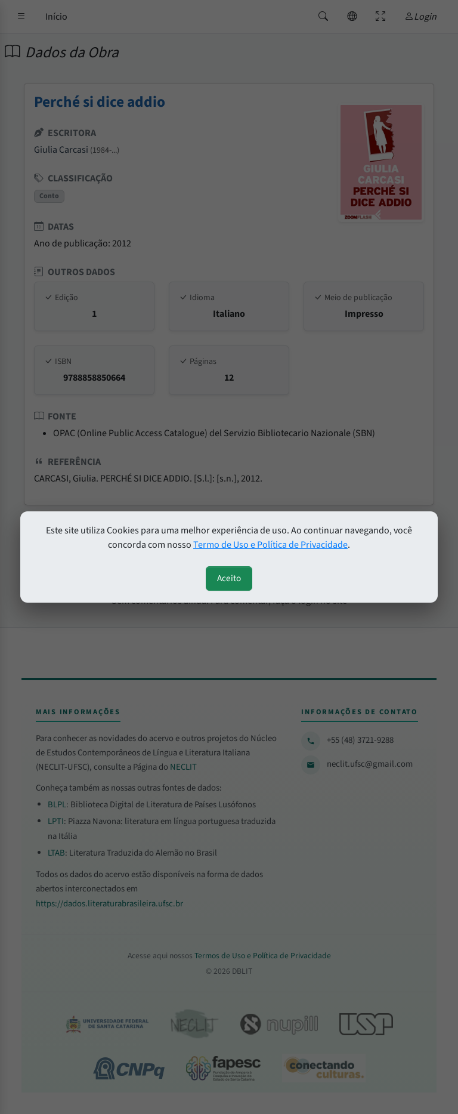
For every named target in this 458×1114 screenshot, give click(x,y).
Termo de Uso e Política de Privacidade (270, 544)
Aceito (229, 578)
